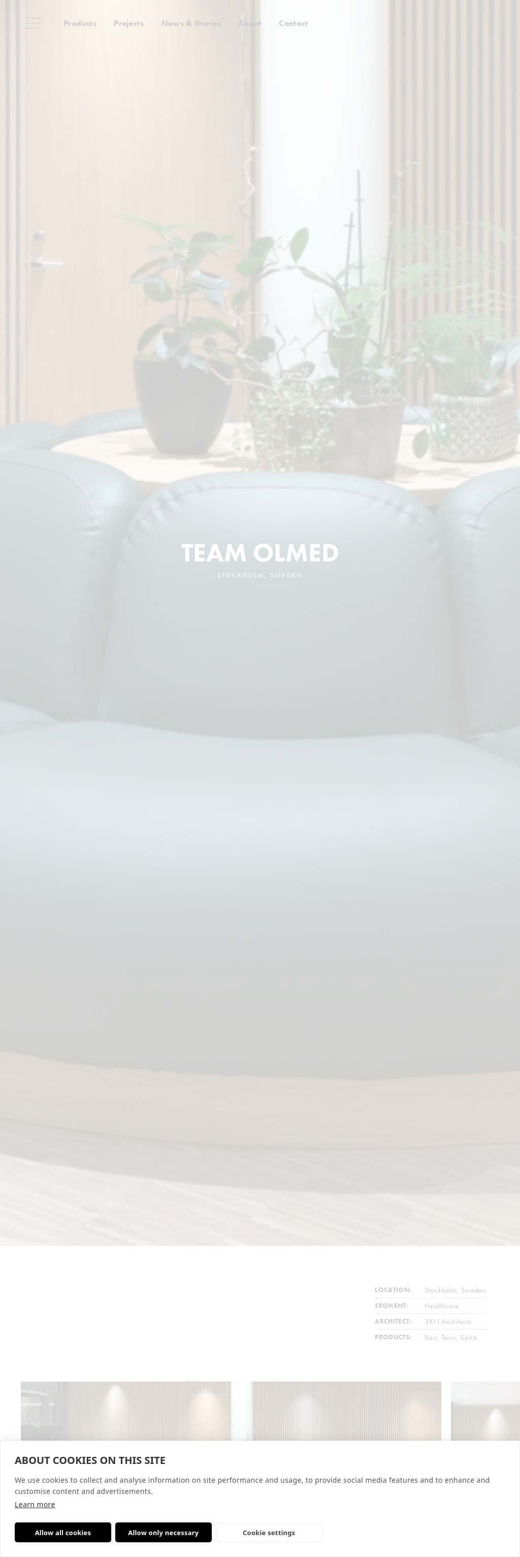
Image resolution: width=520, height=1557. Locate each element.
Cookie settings (269, 1532)
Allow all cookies (63, 1532)
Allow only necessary (163, 1532)
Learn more (35, 1504)
